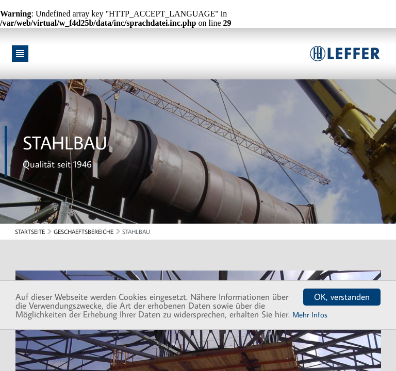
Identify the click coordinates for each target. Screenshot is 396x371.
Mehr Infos (309, 314)
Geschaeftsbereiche (83, 231)
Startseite (30, 231)
